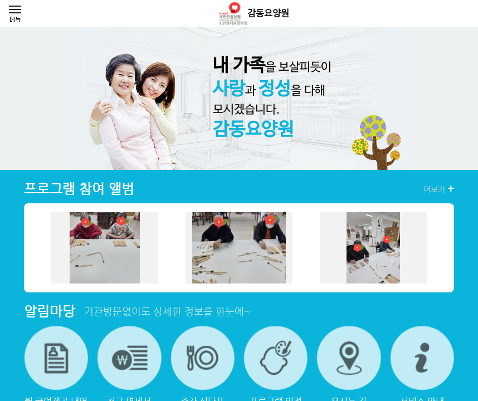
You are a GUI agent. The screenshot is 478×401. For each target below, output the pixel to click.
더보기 (438, 188)
